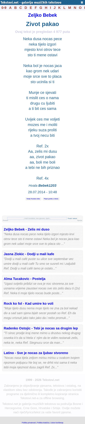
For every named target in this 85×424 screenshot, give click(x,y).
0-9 (3, 8)
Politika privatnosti (29, 423)
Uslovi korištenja (57, 423)
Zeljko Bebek (42, 15)
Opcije (79, 220)
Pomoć (5, 220)
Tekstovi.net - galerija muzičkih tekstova (31, 2)
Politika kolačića (43, 423)
